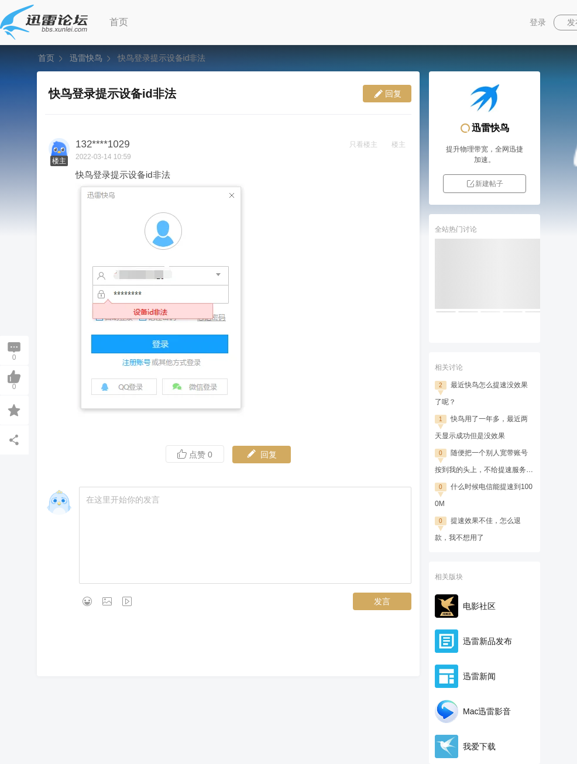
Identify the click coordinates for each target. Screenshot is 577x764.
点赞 (194, 454)
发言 (382, 601)
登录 (538, 22)
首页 (118, 22)
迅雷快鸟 (86, 58)
